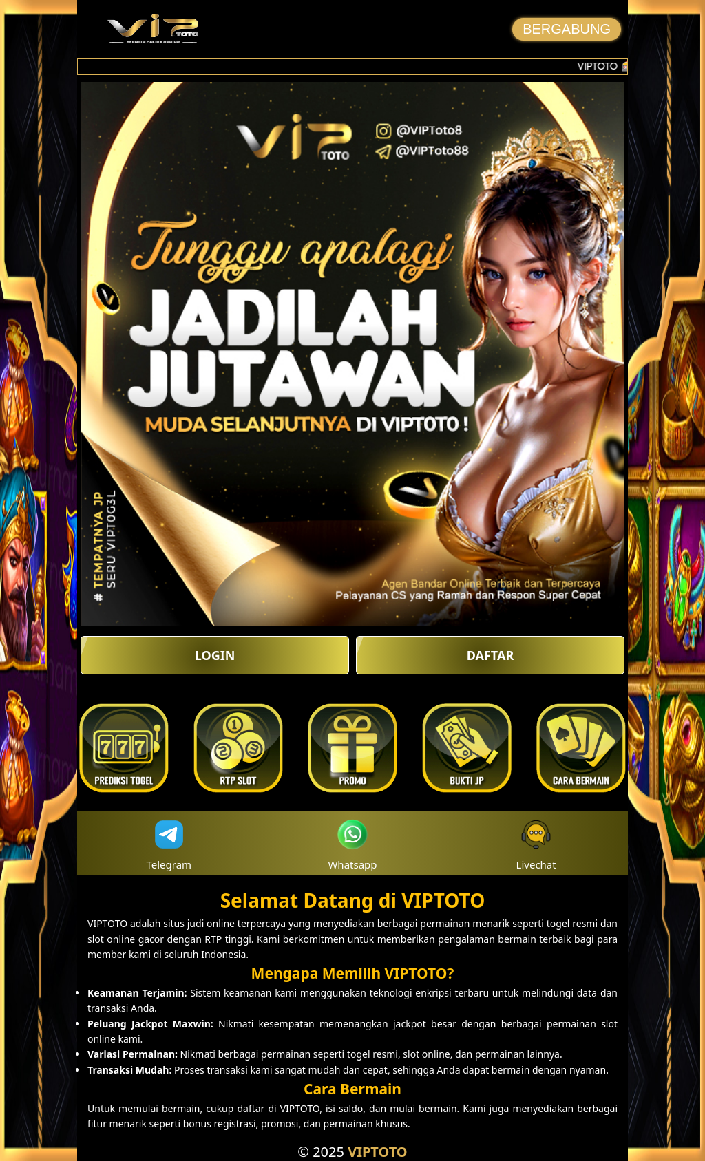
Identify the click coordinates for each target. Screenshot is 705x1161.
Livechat (536, 843)
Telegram (169, 843)
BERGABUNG (567, 28)
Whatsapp (352, 843)
